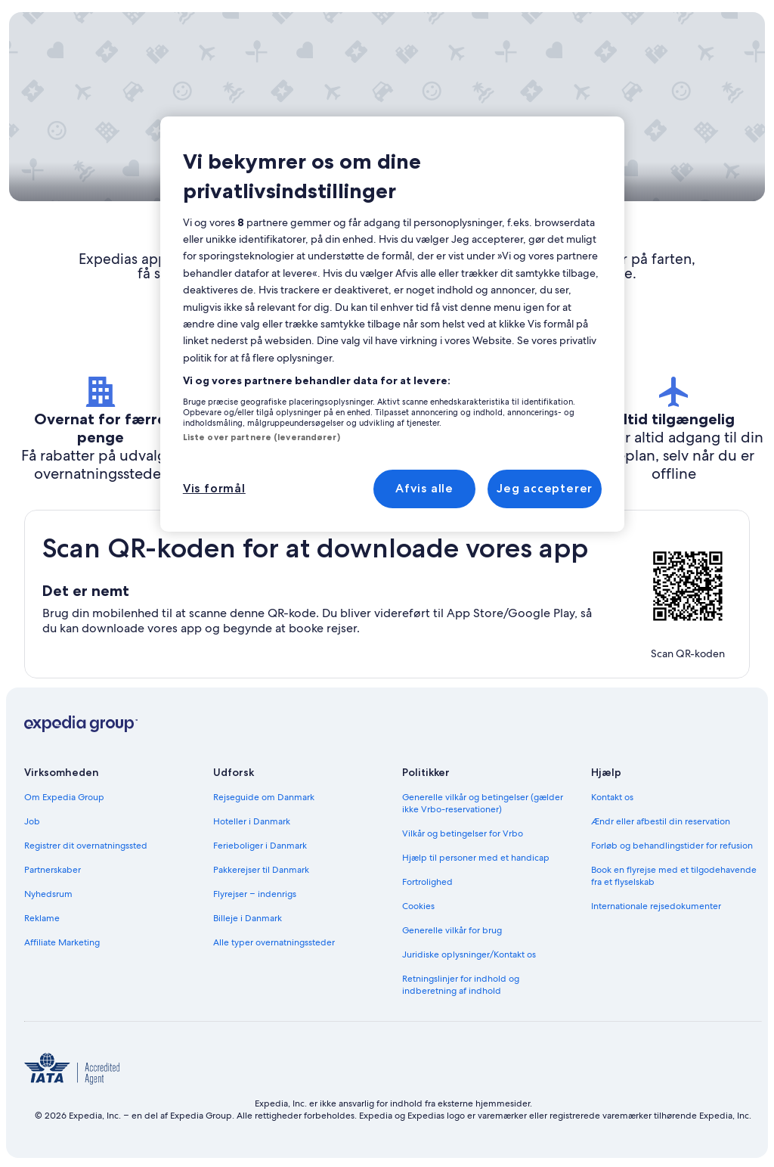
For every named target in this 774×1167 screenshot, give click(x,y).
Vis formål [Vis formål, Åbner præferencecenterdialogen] (214, 488)
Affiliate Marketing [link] (62, 942)
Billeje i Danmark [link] (247, 918)
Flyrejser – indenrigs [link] (254, 894)
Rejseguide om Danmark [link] (263, 797)
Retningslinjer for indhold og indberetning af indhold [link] (460, 985)
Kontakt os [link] (612, 797)
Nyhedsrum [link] (48, 894)
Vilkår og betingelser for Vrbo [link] (462, 833)
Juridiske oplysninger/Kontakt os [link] (469, 954)
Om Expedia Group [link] (64, 797)
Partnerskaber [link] (52, 870)
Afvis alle (424, 488)
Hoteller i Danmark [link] (251, 821)
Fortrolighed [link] (427, 882)
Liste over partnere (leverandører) (261, 437)
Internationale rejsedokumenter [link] (656, 906)
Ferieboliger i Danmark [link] (260, 846)
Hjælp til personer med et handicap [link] (476, 858)
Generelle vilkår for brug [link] (452, 930)
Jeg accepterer (545, 488)
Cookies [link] (418, 906)
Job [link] (32, 821)
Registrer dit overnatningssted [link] (85, 846)
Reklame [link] (42, 918)
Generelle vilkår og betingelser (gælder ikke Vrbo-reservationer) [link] (482, 803)
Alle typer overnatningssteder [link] (274, 942)
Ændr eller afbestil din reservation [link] (660, 821)
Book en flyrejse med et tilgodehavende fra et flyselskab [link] (674, 876)
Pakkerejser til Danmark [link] (261, 870)
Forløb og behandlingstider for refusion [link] (672, 846)
